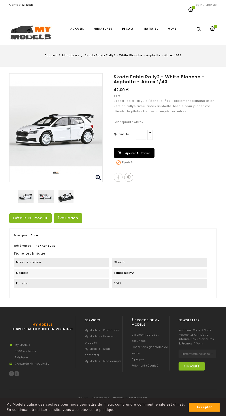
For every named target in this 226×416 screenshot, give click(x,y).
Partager (118, 177)
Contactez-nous (21, 5)
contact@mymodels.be (32, 363)
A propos (138, 359)
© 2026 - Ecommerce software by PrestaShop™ (113, 398)
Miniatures (103, 28)
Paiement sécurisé (145, 365)
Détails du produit (30, 218)
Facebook (11, 373)
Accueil (77, 28)
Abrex (35, 235)
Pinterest (128, 177)
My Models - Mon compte (103, 361)
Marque (20, 235)
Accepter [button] (204, 407)
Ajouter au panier (134, 152)
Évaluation (68, 218)
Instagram (17, 373)
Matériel (150, 28)
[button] (117, 410)
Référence (22, 246)
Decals (128, 28)
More (172, 28)
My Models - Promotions (102, 330)
